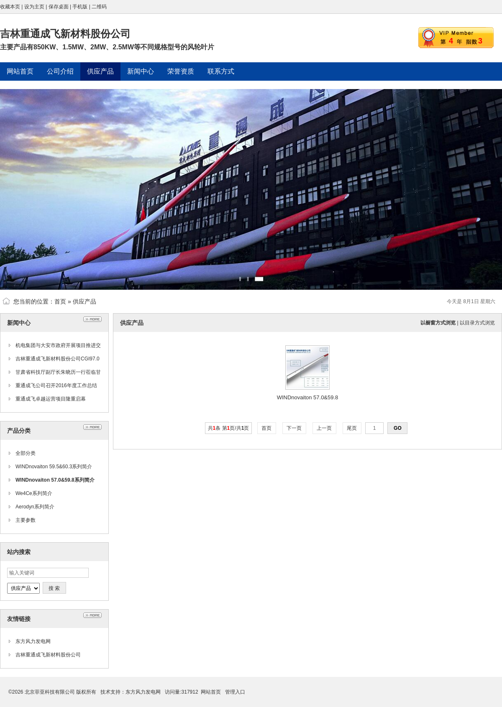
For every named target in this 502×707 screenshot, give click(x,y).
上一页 (324, 428)
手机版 (79, 7)
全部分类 (25, 453)
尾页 (352, 428)
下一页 (294, 428)
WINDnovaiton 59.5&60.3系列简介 (53, 467)
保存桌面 (59, 7)
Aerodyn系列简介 (34, 507)
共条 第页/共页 (228, 428)
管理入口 (235, 692)
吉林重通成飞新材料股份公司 (48, 655)
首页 (60, 301)
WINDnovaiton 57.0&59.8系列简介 (55, 480)
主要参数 (25, 520)
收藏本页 (10, 7)
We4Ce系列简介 (33, 493)
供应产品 (84, 301)
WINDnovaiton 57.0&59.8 (307, 397)
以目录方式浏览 (477, 323)
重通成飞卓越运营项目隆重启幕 (50, 399)
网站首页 (211, 692)
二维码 (99, 7)
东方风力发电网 (33, 641)
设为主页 (34, 7)
